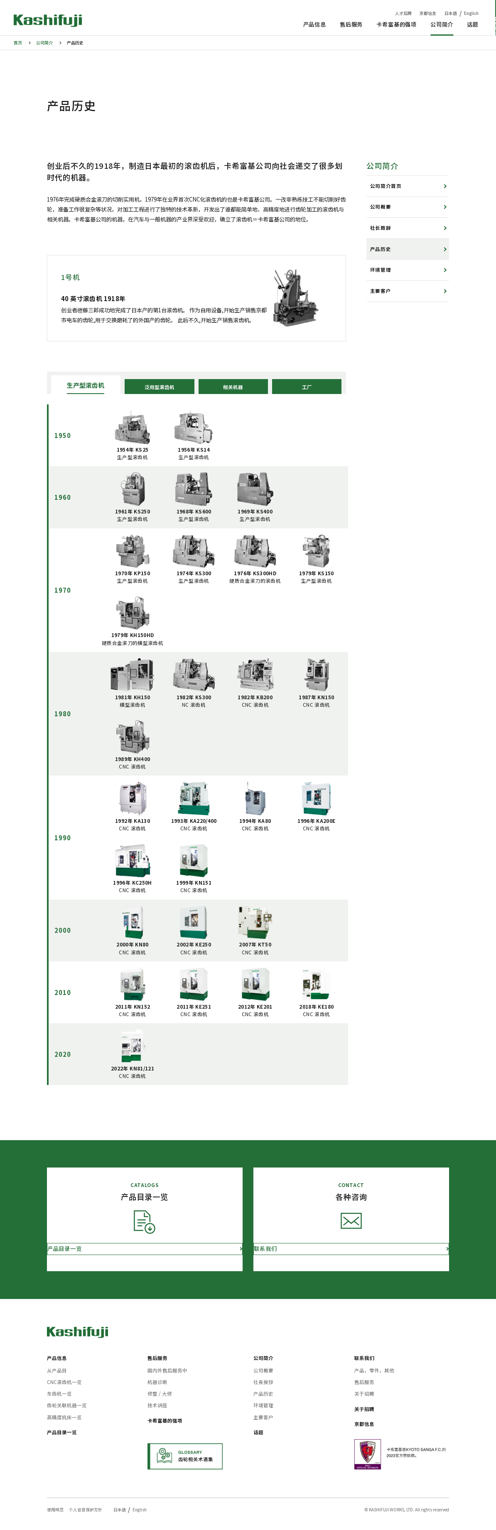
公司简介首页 (386, 185)
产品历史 (380, 249)
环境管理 (380, 269)
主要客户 (380, 290)
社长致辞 (380, 227)
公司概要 (380, 206)
